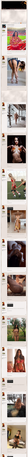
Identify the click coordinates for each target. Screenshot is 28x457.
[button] (15, 23)
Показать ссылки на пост (9, 53)
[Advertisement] (15, 16)
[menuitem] (5, 8)
